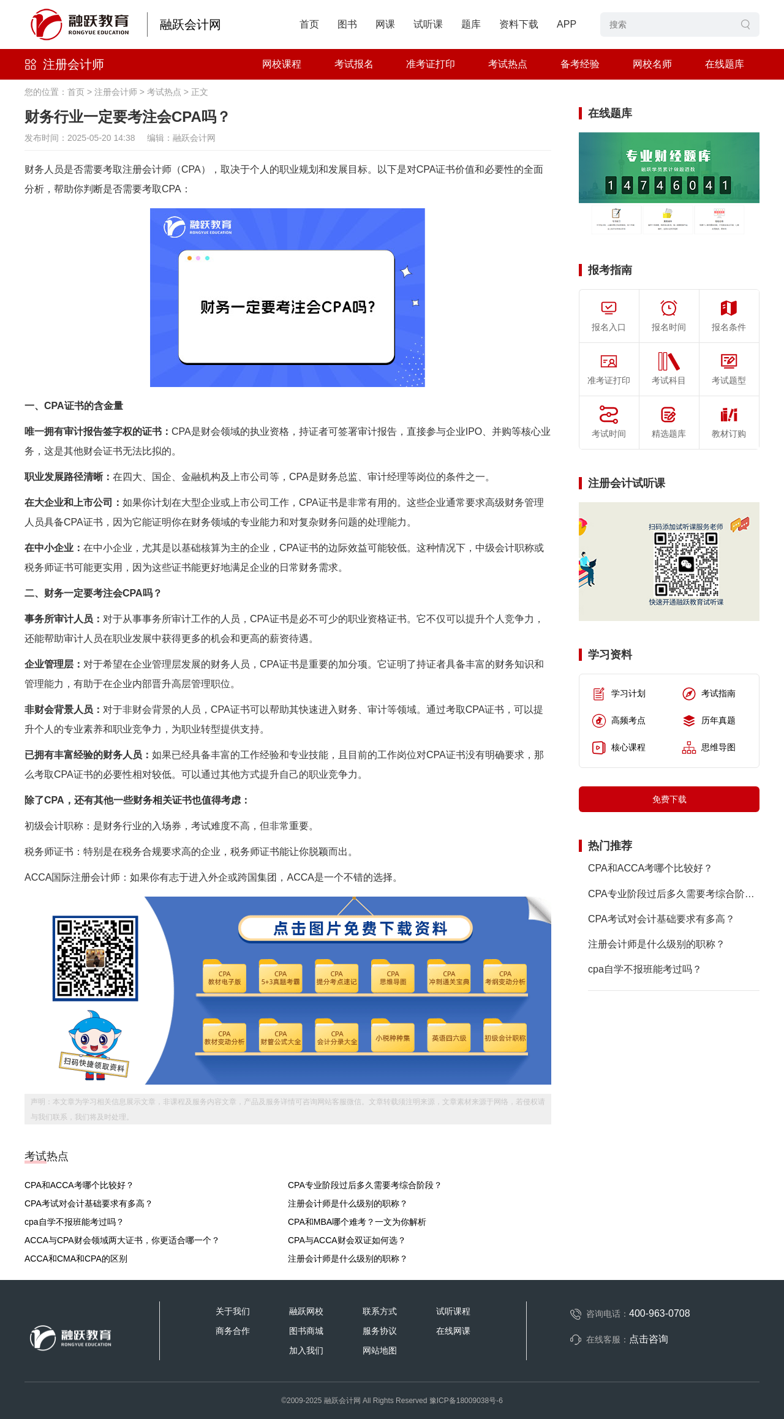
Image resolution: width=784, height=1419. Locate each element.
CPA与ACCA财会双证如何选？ (347, 1240)
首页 (309, 24)
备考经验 (580, 64)
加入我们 (306, 1350)
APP (566, 24)
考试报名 (354, 64)
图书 (347, 24)
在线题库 (724, 64)
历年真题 (709, 720)
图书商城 (306, 1331)
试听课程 (453, 1311)
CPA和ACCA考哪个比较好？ (79, 1185)
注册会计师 (73, 64)
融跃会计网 (190, 24)
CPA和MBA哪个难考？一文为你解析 (357, 1222)
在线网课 (453, 1331)
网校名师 (652, 64)
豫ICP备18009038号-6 (466, 1400)
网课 (385, 24)
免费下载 (669, 799)
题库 (471, 24)
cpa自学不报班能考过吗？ (74, 1222)
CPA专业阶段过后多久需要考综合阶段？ (365, 1185)
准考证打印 (430, 64)
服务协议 (380, 1331)
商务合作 (233, 1331)
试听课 (428, 24)
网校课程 (281, 64)
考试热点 (507, 64)
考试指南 (709, 694)
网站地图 (380, 1350)
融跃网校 (306, 1311)
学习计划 (619, 694)
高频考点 (619, 720)
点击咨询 (648, 1339)
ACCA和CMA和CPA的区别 (75, 1258)
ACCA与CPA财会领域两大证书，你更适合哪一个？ (122, 1240)
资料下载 (518, 24)
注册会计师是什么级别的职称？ (348, 1203)
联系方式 (380, 1311)
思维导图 (709, 747)
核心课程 (619, 747)
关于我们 (233, 1311)
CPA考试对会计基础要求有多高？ (88, 1203)
